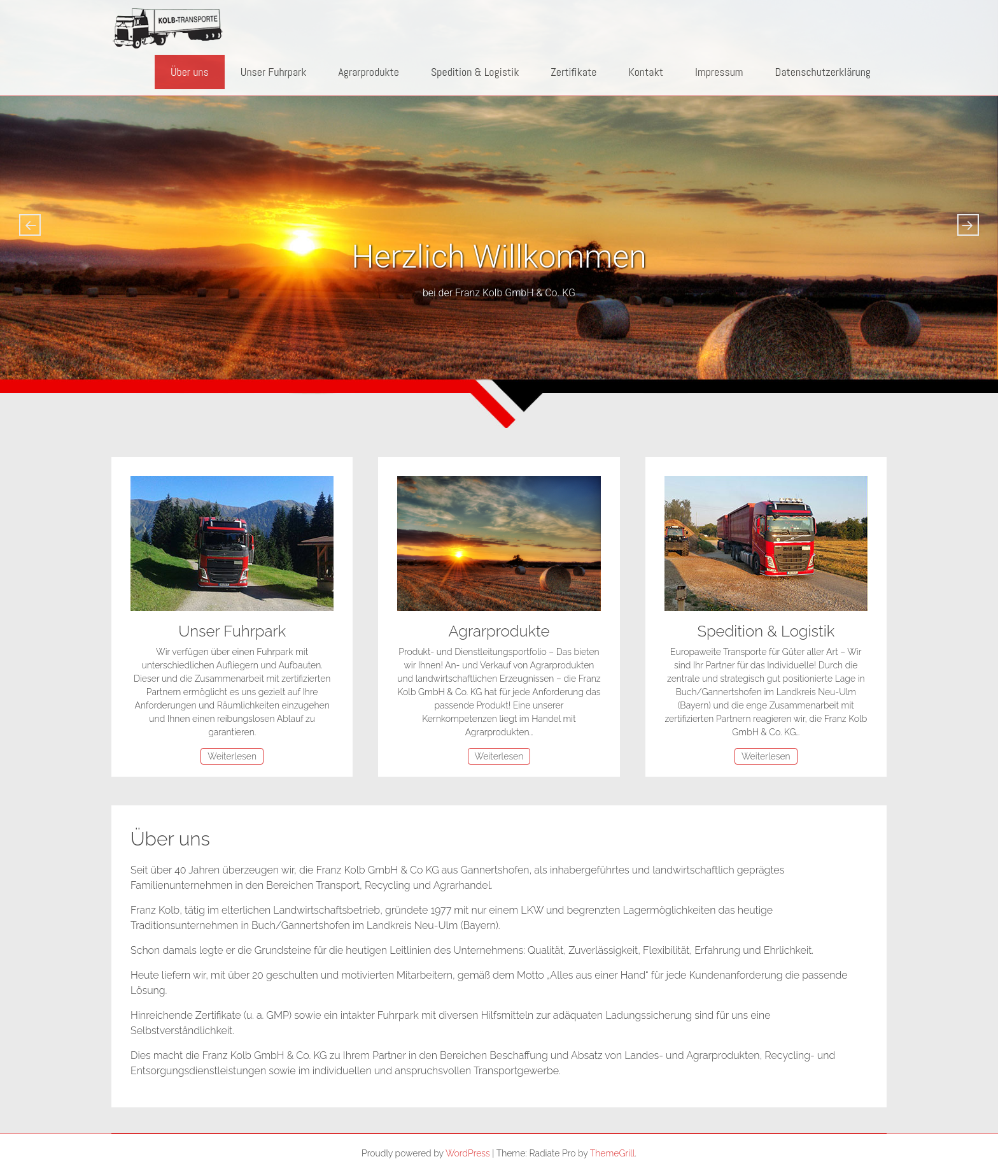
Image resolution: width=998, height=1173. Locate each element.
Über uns (190, 71)
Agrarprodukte (368, 71)
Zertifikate (573, 71)
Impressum (719, 71)
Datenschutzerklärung (823, 71)
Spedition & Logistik (475, 71)
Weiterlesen (232, 756)
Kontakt (645, 71)
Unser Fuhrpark (274, 71)
